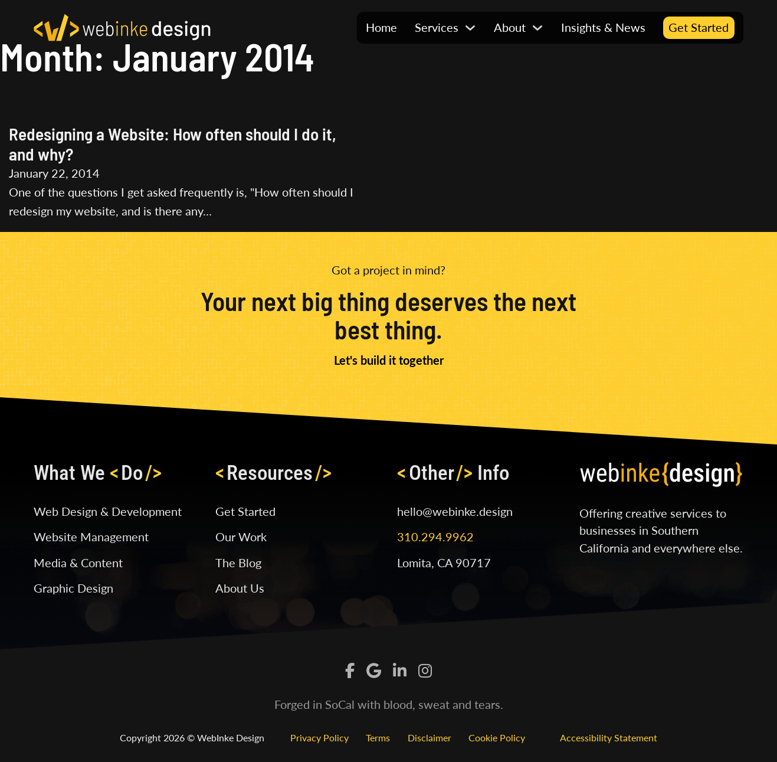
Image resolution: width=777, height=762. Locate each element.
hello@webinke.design (455, 511)
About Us (239, 588)
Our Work (241, 536)
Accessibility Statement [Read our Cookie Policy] (608, 737)
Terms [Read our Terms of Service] (378, 737)
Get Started (698, 27)
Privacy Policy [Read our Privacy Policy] (319, 737)
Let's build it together (389, 360)
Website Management (91, 536)
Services (436, 27)
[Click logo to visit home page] (122, 26)
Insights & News (603, 27)
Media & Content (78, 562)
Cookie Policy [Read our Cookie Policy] (496, 737)
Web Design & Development (108, 511)
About (510, 27)
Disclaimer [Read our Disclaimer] (429, 737)
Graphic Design (73, 588)
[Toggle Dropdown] (470, 28)
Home (381, 27)
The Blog (238, 562)
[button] (445, 28)
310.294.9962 (435, 536)
